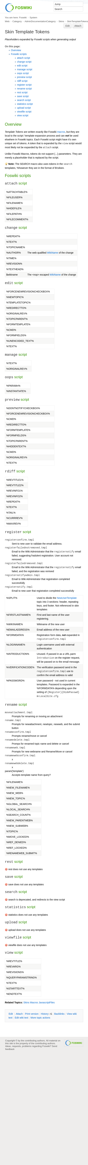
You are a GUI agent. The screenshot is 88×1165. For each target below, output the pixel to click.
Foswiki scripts (19, 54)
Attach (77, 25)
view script (22, 115)
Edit (67, 25)
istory (45, 1013)
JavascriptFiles (47, 1002)
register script (24, 84)
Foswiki (23, 17)
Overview (16, 50)
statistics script (25, 104)
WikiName (52, 252)
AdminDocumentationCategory (40, 21)
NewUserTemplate (67, 598)
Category (17, 21)
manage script (24, 69)
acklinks (59, 1013)
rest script (22, 92)
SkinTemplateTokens (77, 21)
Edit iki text (21, 1017)
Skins (61, 21)
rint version (32, 1013)
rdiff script (22, 81)
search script (24, 100)
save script (23, 96)
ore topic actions (40, 1017)
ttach (19, 1013)
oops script (23, 73)
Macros (34, 1002)
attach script (23, 57)
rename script (24, 88)
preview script (24, 77)
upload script (24, 107)
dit (11, 1013)
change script (24, 61)
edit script (22, 65)
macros (61, 131)
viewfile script (24, 111)
